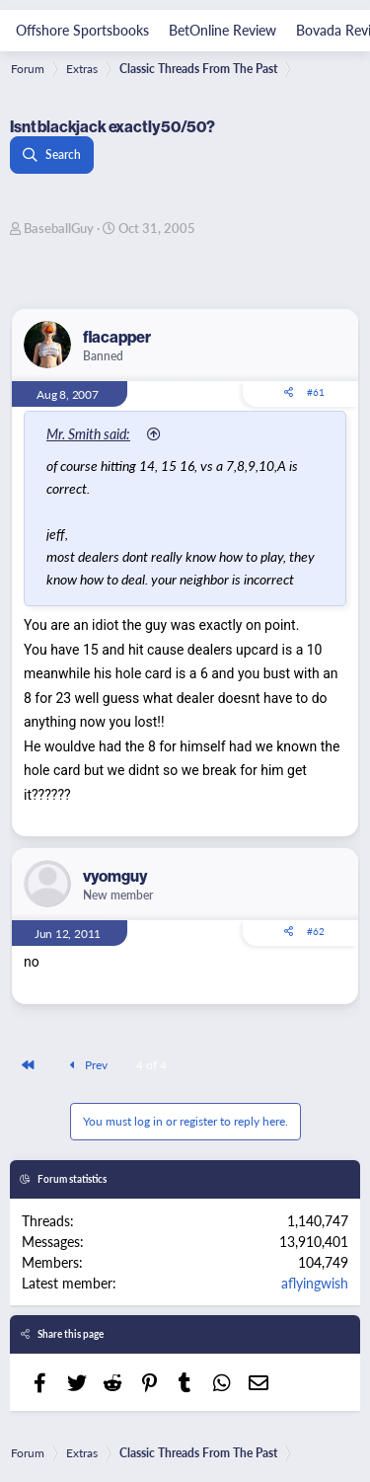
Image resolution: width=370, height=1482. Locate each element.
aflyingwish (314, 1282)
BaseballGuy (59, 227)
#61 (316, 392)
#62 (316, 931)
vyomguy (115, 876)
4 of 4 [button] (151, 1064)
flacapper (117, 337)
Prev (86, 1064)
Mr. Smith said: (88, 433)
